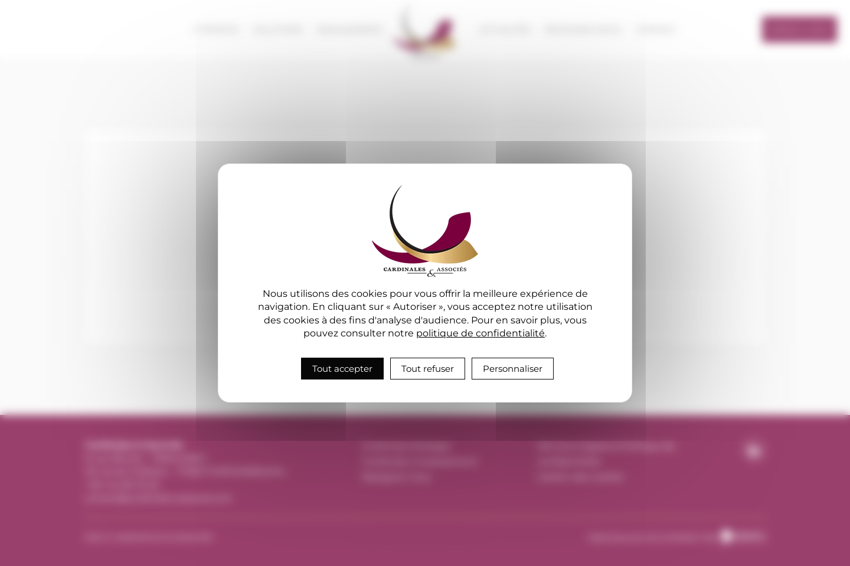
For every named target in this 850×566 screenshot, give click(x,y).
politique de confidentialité (480, 333)
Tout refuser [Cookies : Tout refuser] (427, 368)
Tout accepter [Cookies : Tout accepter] (342, 368)
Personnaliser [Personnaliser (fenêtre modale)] (512, 368)
